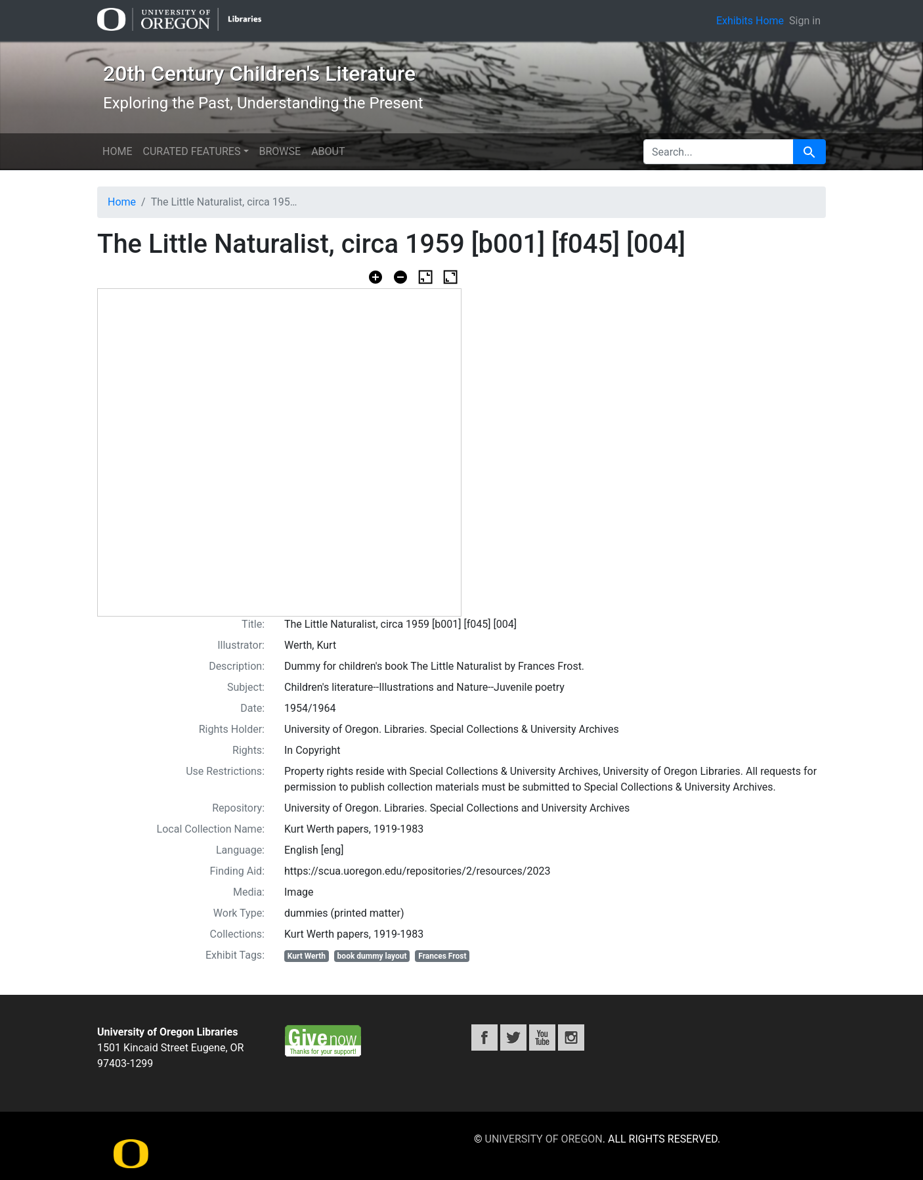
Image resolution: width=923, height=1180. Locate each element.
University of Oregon (544, 1139)
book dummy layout (372, 956)
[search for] (718, 151)
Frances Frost (442, 956)
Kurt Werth (307, 956)
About (328, 151)
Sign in (805, 20)
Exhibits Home (750, 20)
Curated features (191, 151)
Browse (280, 151)
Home (117, 151)
